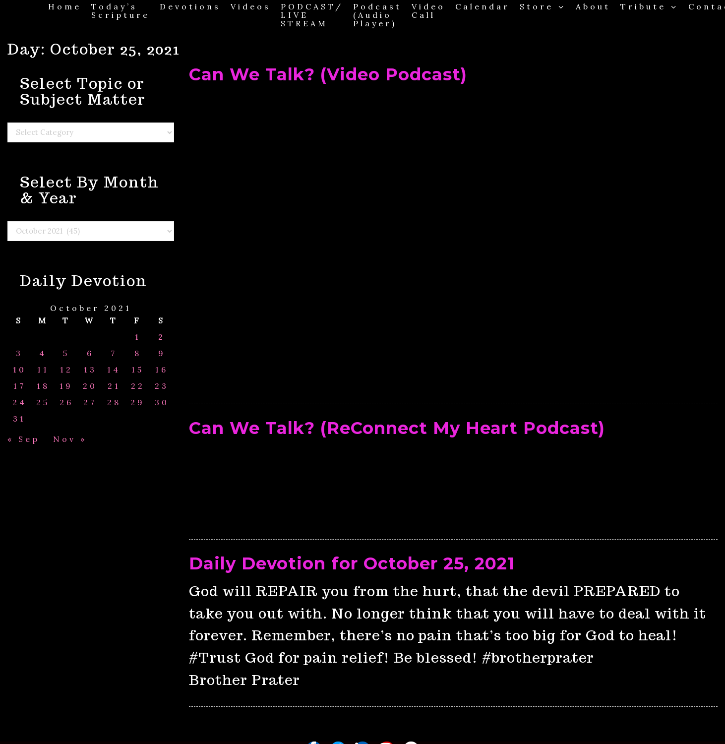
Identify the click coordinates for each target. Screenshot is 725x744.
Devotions (190, 6)
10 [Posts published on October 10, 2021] (19, 370)
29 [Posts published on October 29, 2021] (137, 402)
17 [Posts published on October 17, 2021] (19, 386)
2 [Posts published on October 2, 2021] (161, 337)
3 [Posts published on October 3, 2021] (19, 353)
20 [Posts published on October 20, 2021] (90, 386)
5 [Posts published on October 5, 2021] (66, 353)
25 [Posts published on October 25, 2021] (43, 402)
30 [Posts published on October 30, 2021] (162, 402)
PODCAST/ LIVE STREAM (312, 14)
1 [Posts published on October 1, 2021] (138, 337)
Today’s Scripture (120, 10)
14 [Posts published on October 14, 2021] (114, 370)
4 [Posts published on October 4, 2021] (43, 353)
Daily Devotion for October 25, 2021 (352, 563)
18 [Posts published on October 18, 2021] (43, 386)
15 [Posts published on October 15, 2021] (137, 370)
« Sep (23, 439)
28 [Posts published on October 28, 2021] (114, 402)
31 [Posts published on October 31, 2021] (19, 419)
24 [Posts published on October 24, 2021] (19, 402)
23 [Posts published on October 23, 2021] (162, 386)
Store (543, 6)
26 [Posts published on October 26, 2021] (66, 402)
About (593, 6)
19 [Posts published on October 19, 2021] (66, 386)
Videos (251, 6)
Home (64, 6)
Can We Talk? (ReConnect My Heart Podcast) (397, 428)
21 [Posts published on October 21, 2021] (114, 386)
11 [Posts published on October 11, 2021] (43, 370)
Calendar (482, 6)
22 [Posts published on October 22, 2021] (138, 386)
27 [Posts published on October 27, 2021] (90, 402)
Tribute (649, 6)
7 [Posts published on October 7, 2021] (114, 353)
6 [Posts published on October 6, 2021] (90, 353)
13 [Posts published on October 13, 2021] (90, 370)
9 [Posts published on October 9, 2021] (162, 353)
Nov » (70, 439)
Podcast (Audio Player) (377, 14)
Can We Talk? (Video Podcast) (328, 74)
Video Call (428, 10)
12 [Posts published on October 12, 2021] (66, 370)
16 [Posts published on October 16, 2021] (161, 370)
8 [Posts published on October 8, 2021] (137, 353)
